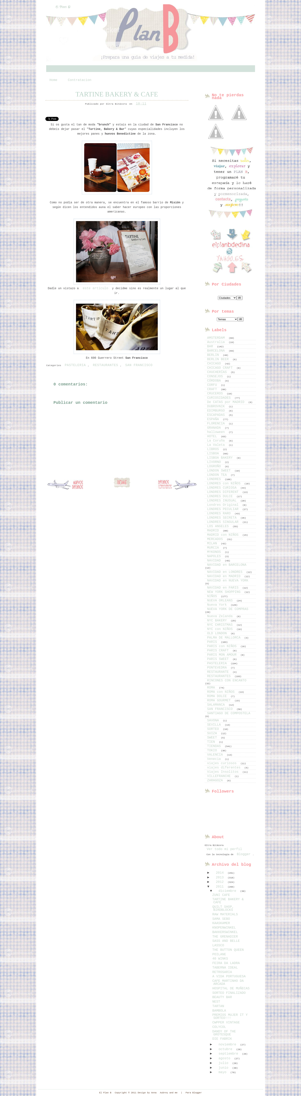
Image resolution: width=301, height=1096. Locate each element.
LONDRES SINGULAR (224, 522)
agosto (225, 1058)
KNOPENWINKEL (224, 928)
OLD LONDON (218, 633)
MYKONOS (215, 552)
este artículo (94, 288)
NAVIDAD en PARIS (224, 588)
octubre (226, 1049)
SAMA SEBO (221, 919)
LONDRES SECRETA (223, 518)
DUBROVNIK (217, 406)
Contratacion (79, 80)
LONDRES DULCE (221, 496)
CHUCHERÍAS (218, 372)
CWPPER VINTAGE (226, 1022)
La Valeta (217, 445)
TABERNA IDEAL (225, 968)
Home (53, 80)
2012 (221, 882)
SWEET (213, 738)
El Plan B (63, 7)
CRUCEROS (216, 393)
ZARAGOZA (216, 780)
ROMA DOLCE (218, 696)
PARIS (213, 642)
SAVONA (214, 720)
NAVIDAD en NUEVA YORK (227, 580)
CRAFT (213, 389)
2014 (221, 873)
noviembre (228, 1044)
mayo (223, 1072)
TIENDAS (215, 746)
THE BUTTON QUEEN (228, 950)
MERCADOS (216, 539)
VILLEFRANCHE (220, 776)
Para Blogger (194, 1093)
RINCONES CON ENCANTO (226, 680)
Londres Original (224, 505)
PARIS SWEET (219, 659)
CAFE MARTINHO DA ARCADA (228, 982)
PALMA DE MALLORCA (225, 638)
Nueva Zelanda (221, 616)
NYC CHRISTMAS (221, 625)
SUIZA (213, 733)
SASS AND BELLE (226, 941)
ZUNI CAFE (221, 895)
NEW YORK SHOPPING (225, 592)
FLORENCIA (217, 423)
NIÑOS (213, 596)
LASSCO (218, 945)
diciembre (228, 891)
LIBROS (214, 449)
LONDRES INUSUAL (223, 501)
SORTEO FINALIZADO (229, 993)
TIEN (212, 742)
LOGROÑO (215, 466)
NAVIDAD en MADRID (225, 576)
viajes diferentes (225, 767)
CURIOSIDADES (220, 398)
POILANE (219, 954)
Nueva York (218, 605)
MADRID (214, 531)
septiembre (229, 1054)
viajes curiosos (223, 763)
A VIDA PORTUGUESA (229, 976)
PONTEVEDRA (218, 668)
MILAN (213, 543)
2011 (221, 887)
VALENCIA (216, 755)
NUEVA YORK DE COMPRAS (227, 609)
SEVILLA (215, 725)
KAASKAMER (221, 923)
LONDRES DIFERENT (224, 492)
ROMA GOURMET (220, 700)
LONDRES (215, 479)
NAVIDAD (215, 560)
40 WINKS (220, 959)
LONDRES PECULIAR (224, 509)
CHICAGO (215, 363)
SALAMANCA (217, 705)
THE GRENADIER (225, 937)
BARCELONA (217, 351)
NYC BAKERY (218, 620)
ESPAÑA (214, 419)
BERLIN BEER (219, 359)
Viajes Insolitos (224, 772)
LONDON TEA (218, 475)
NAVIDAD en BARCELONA (226, 565)
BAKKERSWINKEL (225, 932)
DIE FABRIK (222, 1039)
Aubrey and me (169, 1093)
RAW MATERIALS (225, 914)
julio (224, 1063)
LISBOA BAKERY (221, 458)
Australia (217, 342)
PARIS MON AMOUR (223, 655)
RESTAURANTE (219, 672)
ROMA (212, 688)
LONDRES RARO (220, 513)
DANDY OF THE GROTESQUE (224, 1033)
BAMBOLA (219, 1011)
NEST (216, 1002)
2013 (221, 877)
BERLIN (214, 355)
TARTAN (218, 1006)
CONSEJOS (216, 376)
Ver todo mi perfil (224, 849)
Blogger (244, 854)
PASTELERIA (75, 365)
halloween (217, 432)
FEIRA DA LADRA (226, 963)
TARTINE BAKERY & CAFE (117, 94)
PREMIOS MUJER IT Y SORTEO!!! (230, 1016)
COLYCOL (219, 1027)
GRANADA (215, 428)
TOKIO (213, 750)
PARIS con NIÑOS (223, 646)
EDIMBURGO (217, 411)
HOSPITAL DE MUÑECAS (231, 988)
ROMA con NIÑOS (222, 692)
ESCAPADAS (217, 415)
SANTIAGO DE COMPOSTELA (228, 713)
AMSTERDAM (217, 338)
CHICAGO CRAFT (221, 368)
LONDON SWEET (220, 471)
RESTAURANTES (105, 365)
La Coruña (217, 441)
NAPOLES (215, 556)
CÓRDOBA (215, 381)
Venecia (215, 759)
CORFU (213, 385)
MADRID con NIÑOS (224, 535)
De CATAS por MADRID (226, 402)
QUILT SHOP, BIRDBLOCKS (223, 908)
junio (224, 1068)
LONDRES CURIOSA (223, 488)
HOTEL (213, 436)
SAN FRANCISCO (139, 365)
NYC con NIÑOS (221, 629)
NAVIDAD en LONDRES (225, 572)
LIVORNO (215, 462)
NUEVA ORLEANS (221, 600)
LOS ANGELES (219, 526)
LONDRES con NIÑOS (225, 483)
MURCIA (214, 548)
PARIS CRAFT (219, 650)
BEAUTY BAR (222, 997)
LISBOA (214, 453)
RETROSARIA (222, 972)
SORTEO (214, 729)
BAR (211, 346)
